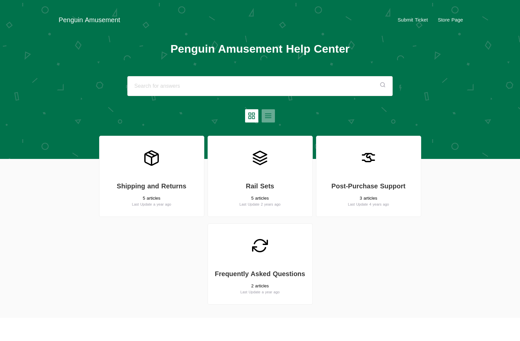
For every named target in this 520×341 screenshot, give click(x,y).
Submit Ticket (413, 20)
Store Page (450, 20)
